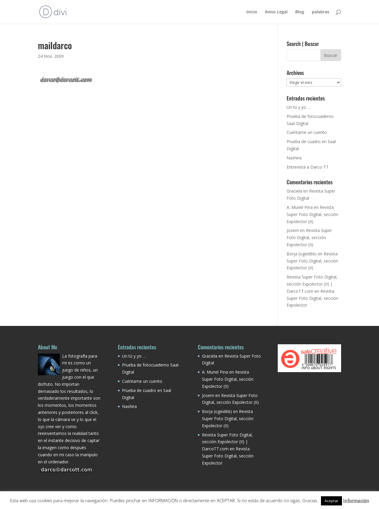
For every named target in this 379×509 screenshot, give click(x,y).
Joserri (293, 230)
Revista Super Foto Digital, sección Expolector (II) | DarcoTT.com (312, 284)
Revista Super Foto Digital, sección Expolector (312, 298)
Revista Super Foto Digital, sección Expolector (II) (312, 214)
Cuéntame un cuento (307, 132)
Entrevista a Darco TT (308, 167)
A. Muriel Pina (300, 207)
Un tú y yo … (299, 107)
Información (356, 500)
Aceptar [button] (331, 500)
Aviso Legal (276, 12)
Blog (299, 12)
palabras (320, 12)
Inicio (251, 12)
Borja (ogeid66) (302, 254)
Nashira (294, 158)
